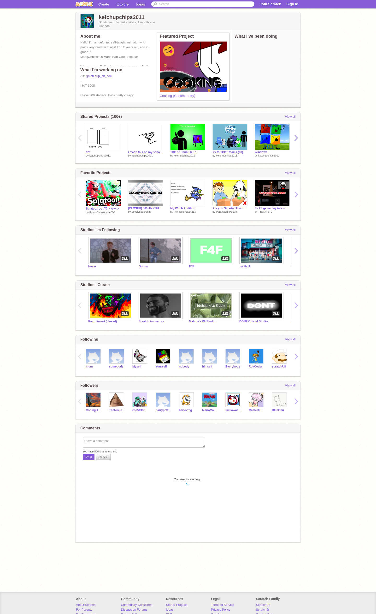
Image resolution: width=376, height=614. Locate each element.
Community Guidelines (136, 605)
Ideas (140, 4)
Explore (123, 4)
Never (92, 266)
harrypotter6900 (164, 410)
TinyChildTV (265, 211)
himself (207, 366)
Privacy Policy (220, 609)
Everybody (232, 366)
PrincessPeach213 (185, 211)
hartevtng (185, 410)
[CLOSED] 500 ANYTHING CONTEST (145, 208)
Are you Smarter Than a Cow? (229, 208)
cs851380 (138, 410)
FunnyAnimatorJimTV (102, 212)
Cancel (103, 457)
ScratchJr (262, 609)
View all (290, 116)
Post (89, 457)
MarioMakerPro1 (210, 410)
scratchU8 (279, 366)
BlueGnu (278, 410)
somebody (116, 366)
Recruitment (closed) (102, 321)
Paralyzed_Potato (226, 211)
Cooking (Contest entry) (177, 96)
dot (88, 152)
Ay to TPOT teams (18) (227, 152)
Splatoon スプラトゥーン (102, 208)
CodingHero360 (94, 410)
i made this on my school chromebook (145, 152)
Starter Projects (177, 605)
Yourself (161, 366)
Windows (261, 152)
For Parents (84, 609)
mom (89, 366)
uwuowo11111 (233, 410)
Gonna (143, 266)
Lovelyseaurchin (141, 211)
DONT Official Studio (253, 321)
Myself (136, 366)
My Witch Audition (182, 208)
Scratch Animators (151, 321)
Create (103, 4)
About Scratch (86, 605)
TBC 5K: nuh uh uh (183, 152)
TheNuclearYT (117, 410)
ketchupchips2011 (100, 155)
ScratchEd (263, 605)
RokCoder (255, 366)
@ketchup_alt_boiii (99, 76)
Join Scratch (270, 4)
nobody (184, 366)
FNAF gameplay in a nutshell (272, 208)
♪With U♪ (245, 266)
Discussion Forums (134, 609)
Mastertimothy (257, 410)
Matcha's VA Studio (202, 321)
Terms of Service (222, 605)
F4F (191, 266)
